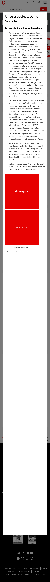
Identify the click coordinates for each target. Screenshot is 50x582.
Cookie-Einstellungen (20, 248)
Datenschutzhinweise (14, 252)
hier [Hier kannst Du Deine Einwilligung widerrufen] (38, 49)
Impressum (30, 252)
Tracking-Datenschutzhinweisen (24, 169)
